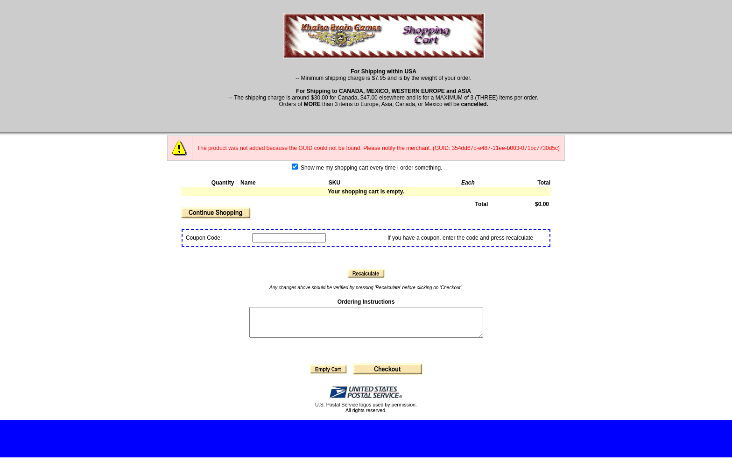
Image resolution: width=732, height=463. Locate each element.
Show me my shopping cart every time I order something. (367, 167)
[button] (216, 213)
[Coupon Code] (289, 237)
